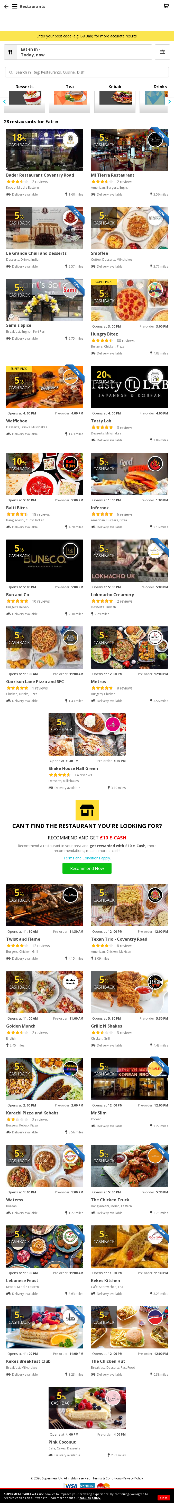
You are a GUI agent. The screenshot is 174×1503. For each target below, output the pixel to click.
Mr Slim (99, 1113)
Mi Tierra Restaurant (112, 175)
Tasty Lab (101, 421)
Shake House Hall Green (73, 768)
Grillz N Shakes (106, 1026)
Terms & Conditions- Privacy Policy (118, 1478)
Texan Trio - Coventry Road (119, 939)
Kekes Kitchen (105, 1280)
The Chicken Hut (108, 1361)
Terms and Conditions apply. (87, 858)
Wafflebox (16, 421)
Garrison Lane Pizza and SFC (35, 681)
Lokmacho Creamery (112, 594)
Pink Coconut (62, 1442)
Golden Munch (20, 1026)
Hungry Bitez (104, 334)
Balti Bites (17, 508)
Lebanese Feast (22, 1280)
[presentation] (4, 101)
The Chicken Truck (110, 1200)
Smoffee (99, 253)
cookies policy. (90, 1498)
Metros (98, 681)
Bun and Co (17, 594)
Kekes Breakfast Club (28, 1361)
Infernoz (100, 508)
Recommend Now (87, 868)
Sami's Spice (18, 325)
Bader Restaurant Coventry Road (40, 175)
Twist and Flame (23, 939)
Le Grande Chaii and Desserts (36, 253)
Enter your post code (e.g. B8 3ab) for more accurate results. (87, 36)
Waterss (14, 1200)
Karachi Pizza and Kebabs (32, 1113)
